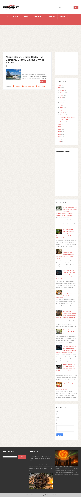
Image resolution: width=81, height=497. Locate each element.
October (62, 112)
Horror (25, 17)
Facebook (16, 86)
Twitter (24, 86)
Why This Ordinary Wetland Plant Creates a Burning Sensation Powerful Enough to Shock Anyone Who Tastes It (66, 234)
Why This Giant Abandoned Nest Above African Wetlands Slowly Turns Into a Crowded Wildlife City (40, 457)
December (63, 122)
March (62, 95)
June (61, 102)
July (61, 105)
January (62, 90)
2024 (59, 136)
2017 (59, 85)
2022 (59, 131)
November (63, 115)
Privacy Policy (25, 495)
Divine (15, 17)
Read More (42, 81)
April (61, 97)
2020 (59, 127)
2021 (59, 129)
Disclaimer (34, 495)
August (62, 107)
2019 (59, 124)
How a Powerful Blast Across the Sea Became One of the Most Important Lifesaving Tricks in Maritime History (65, 275)
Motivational (37, 17)
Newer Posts (6, 95)
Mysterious (51, 17)
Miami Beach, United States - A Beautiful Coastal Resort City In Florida (25, 59)
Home (6, 17)
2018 (59, 88)
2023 (59, 134)
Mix (37, 86)
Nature (62, 17)
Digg (43, 86)
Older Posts (48, 95)
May (61, 100)
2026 (59, 141)
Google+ (31, 86)
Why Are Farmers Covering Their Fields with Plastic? (69, 332)
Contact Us (9, 22)
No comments (32, 66)
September (63, 110)
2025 (59, 139)
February (62, 93)
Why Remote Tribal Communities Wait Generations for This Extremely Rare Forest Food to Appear (65, 254)
